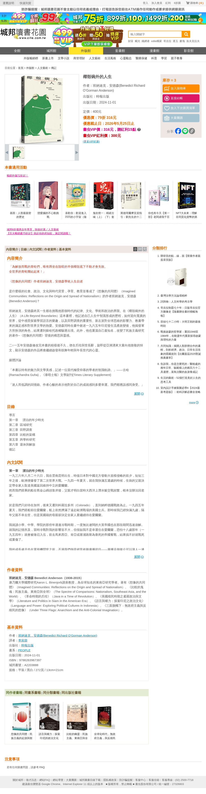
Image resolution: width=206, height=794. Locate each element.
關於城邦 (18, 779)
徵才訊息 (31, 779)
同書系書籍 (32, 692)
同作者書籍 (14, 692)
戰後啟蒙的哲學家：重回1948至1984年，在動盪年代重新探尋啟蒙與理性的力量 (180, 335)
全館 (17, 50)
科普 (154, 58)
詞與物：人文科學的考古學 (176, 301)
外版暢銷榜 (31, 58)
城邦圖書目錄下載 (90, 779)
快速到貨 (25, 3)
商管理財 (79, 58)
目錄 (24, 249)
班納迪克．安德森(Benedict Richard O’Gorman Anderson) (57, 635)
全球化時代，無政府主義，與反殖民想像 (104, 738)
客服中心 (140, 779)
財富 (130, 41)
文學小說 (63, 58)
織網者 (146, 41)
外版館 (86, 50)
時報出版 (102, 96)
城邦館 (51, 50)
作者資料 (50, 249)
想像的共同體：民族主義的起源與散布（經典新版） (21, 738)
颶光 (137, 41)
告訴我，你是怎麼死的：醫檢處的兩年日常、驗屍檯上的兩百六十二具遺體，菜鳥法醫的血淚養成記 (180, 367)
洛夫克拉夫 (193, 41)
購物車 (196, 3)
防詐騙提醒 (126, 779)
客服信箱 (154, 779)
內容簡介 (12, 249)
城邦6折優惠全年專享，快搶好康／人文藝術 (33, 229)
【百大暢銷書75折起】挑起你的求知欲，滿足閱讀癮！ (39, 233)
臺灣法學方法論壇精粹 (173, 295)
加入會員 (156, 3)
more (194, 402)
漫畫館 (154, 50)
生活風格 (110, 58)
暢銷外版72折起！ (17, 175)
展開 (139, 393)
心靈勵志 (126, 58)
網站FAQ (44, 779)
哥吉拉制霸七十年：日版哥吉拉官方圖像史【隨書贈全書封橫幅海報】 (180, 311)
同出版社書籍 (71, 692)
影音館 (189, 50)
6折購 (177, 3)
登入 (145, 3)
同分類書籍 (51, 692)
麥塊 (182, 41)
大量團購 (71, 779)
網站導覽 (58, 779)
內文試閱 (35, 249)
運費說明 (8, 3)
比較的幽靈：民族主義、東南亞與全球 (77, 738)
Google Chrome (50, 784)
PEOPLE (24, 650)
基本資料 (65, 249)
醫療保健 (141, 58)
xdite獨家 (156, 41)
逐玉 (175, 41)
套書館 (120, 50)
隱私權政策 (110, 779)
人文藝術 (94, 58)
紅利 (168, 3)
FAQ (42, 767)
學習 (164, 58)
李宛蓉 (22, 640)
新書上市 (48, 58)
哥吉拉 (167, 41)
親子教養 (176, 58)
